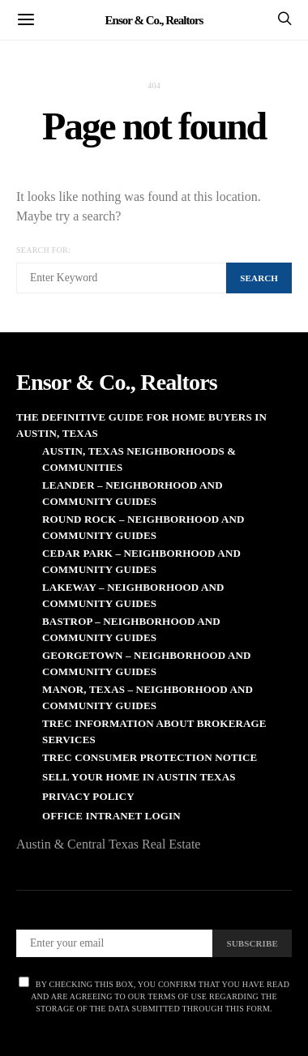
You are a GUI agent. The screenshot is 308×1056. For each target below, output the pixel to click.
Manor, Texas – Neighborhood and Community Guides (147, 697)
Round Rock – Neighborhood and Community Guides (143, 527)
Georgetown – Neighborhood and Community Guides (146, 663)
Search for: (43, 250)
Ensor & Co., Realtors (154, 19)
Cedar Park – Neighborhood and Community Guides (141, 561)
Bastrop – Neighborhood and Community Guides (131, 629)
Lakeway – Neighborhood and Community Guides (133, 595)
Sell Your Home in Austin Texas (139, 777)
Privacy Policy (88, 796)
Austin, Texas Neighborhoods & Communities (139, 459)
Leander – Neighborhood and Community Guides (132, 493)
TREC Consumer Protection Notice (149, 757)
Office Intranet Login (111, 816)
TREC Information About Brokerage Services (154, 731)
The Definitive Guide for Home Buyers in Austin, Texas (141, 425)
